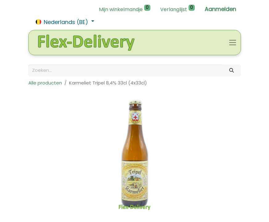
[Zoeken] (231, 70)
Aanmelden (220, 9)
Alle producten (45, 83)
